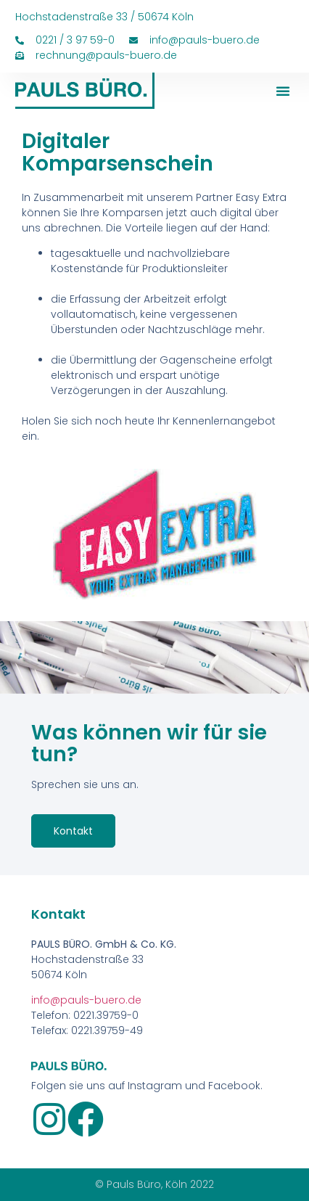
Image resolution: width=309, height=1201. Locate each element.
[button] (283, 91)
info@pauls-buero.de (86, 1000)
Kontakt (73, 831)
